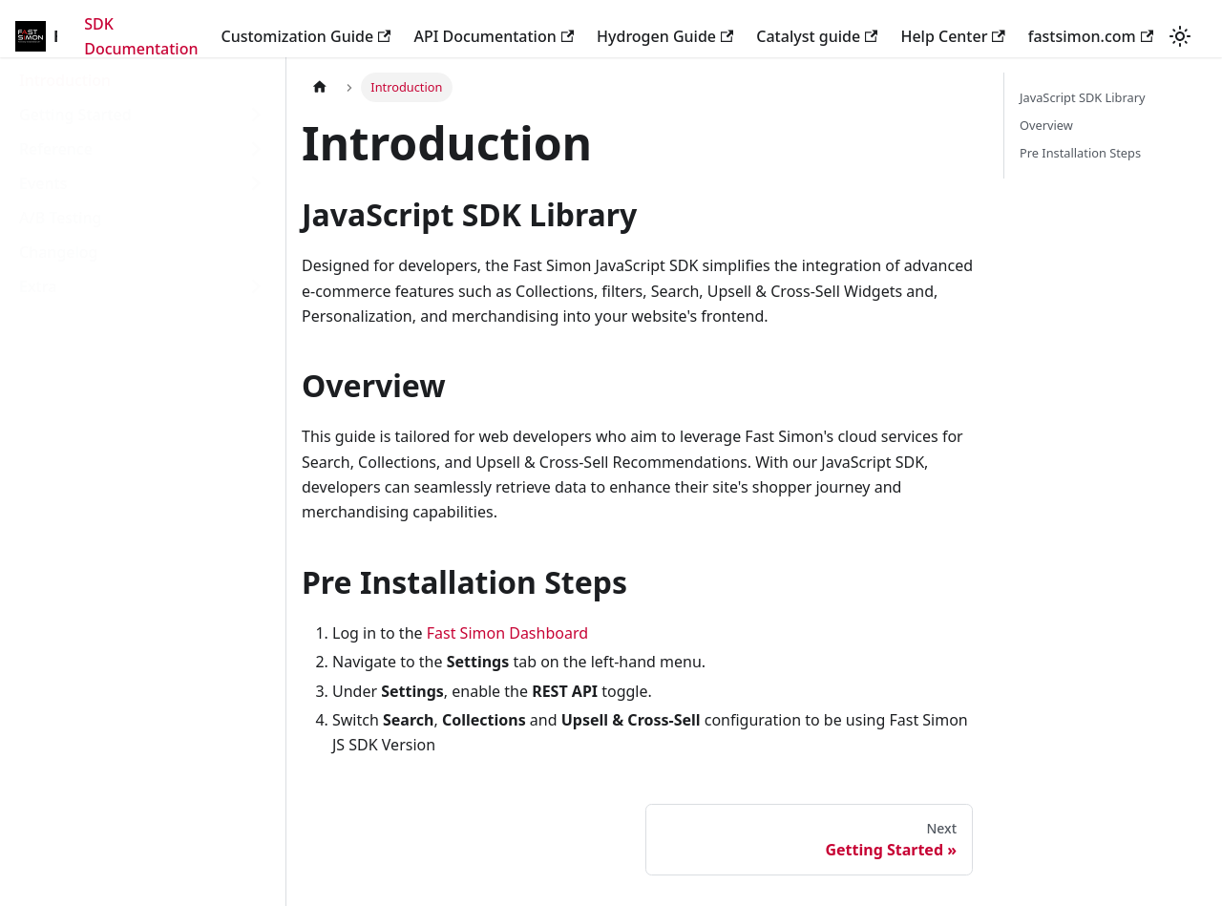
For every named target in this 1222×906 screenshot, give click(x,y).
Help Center (952, 36)
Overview (1046, 125)
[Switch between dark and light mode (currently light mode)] (1180, 36)
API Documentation (493, 36)
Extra (37, 286)
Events (43, 183)
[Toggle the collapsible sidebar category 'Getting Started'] (256, 114)
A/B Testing (60, 217)
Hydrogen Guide (665, 36)
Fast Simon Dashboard (507, 632)
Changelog (58, 252)
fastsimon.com (1090, 36)
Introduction (65, 80)
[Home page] (320, 87)
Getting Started (75, 114)
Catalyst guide (816, 36)
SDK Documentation (141, 36)
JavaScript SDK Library (1082, 97)
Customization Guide (305, 36)
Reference (56, 148)
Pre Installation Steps (1080, 152)
